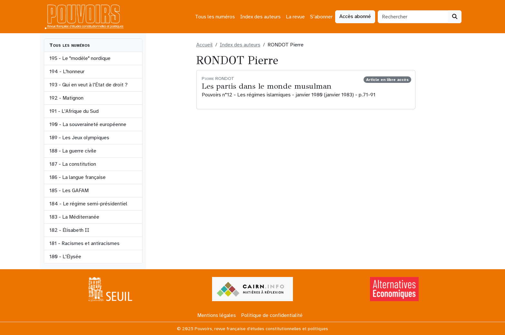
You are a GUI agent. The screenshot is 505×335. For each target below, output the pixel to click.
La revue (295, 17)
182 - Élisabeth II (69, 230)
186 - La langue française (77, 177)
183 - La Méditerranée (74, 217)
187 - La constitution (72, 164)
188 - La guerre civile (72, 151)
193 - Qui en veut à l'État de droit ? (88, 85)
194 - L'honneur (66, 71)
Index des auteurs (260, 17)
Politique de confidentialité (272, 315)
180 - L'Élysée (65, 256)
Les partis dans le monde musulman (267, 86)
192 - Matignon (66, 98)
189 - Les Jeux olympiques (79, 137)
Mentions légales (216, 315)
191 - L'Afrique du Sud (74, 111)
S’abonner (321, 17)
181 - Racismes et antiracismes (84, 243)
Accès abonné (355, 16)
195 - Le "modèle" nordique (80, 58)
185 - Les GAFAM (69, 190)
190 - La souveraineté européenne (87, 124)
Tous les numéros (215, 17)
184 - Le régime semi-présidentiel (88, 204)
